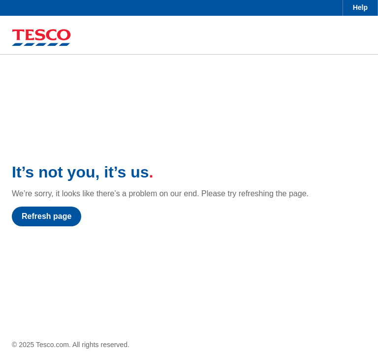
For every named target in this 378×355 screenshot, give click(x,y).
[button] (360, 8)
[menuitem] (360, 8)
